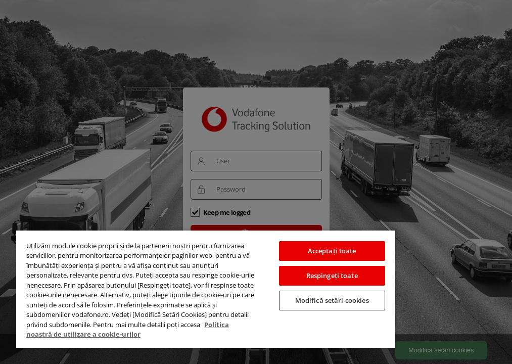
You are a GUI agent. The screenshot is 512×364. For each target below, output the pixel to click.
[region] (205, 289)
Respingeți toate (332, 275)
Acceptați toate (332, 250)
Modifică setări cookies (332, 300)
